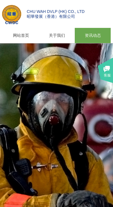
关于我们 (57, 35)
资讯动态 (93, 35)
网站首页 (21, 35)
